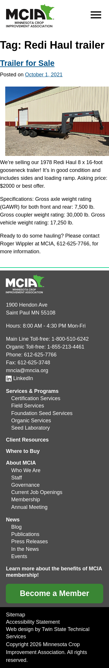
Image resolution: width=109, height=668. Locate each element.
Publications (25, 534)
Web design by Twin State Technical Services (47, 632)
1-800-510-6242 (70, 339)
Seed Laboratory (30, 428)
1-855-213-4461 (65, 347)
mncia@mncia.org (27, 370)
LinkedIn (19, 378)
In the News (25, 549)
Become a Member (54, 593)
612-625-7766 (40, 355)
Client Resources (27, 440)
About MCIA (21, 463)
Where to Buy (23, 451)
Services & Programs (32, 391)
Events (19, 556)
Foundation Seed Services (41, 413)
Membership (25, 499)
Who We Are (25, 470)
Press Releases (29, 541)
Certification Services (35, 398)
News (12, 520)
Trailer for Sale (27, 63)
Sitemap (15, 615)
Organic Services (31, 420)
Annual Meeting (29, 507)
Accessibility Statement (33, 622)
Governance (25, 485)
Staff (16, 478)
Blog (16, 527)
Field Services (27, 406)
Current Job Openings (36, 492)
